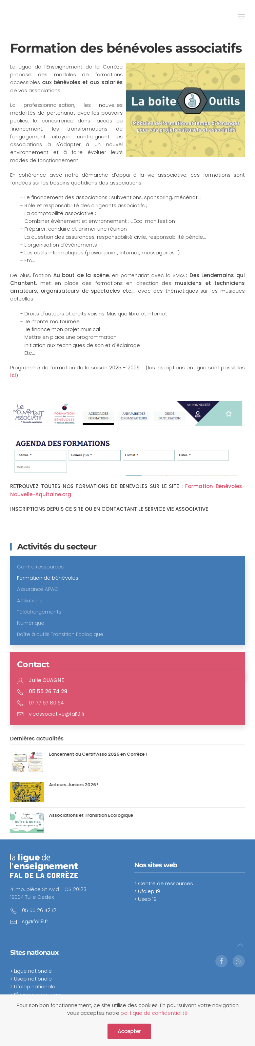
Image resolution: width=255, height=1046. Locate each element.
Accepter (129, 1031)
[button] (241, 17)
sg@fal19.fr (35, 921)
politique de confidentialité (154, 1012)
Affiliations (29, 600)
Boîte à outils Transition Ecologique (60, 634)
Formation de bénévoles (47, 577)
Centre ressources (40, 566)
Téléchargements (39, 611)
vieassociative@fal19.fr (57, 713)
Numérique (30, 622)
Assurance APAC (37, 589)
